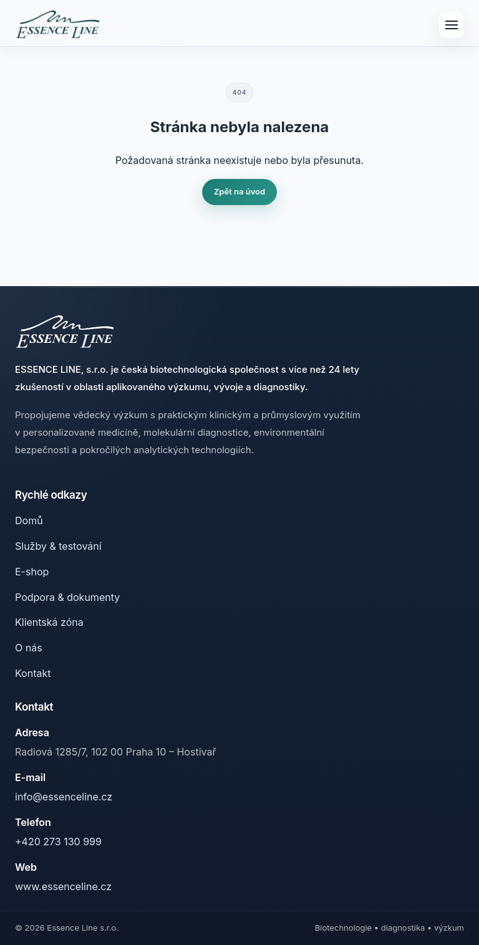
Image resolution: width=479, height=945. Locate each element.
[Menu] (451, 25)
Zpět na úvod (239, 191)
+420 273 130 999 (58, 841)
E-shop (32, 571)
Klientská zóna (49, 622)
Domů (29, 520)
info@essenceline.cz (63, 796)
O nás (28, 647)
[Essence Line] (57, 25)
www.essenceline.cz (63, 886)
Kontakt (33, 673)
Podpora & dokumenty (67, 597)
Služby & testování (58, 546)
